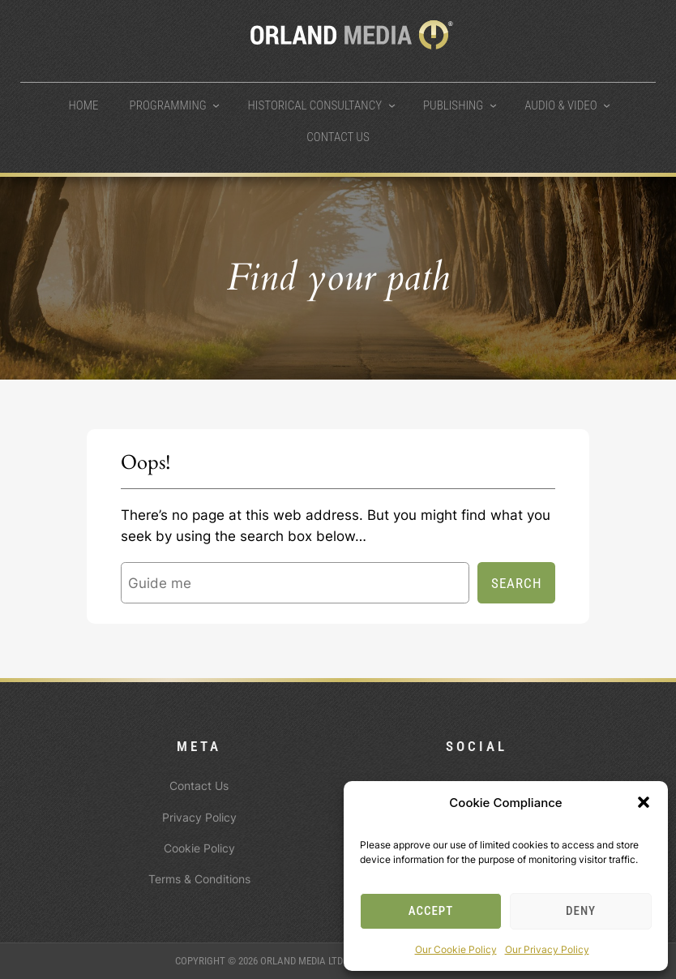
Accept (431, 911)
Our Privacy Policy (547, 949)
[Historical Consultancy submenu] (392, 105)
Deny (581, 911)
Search (516, 583)
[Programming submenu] (216, 105)
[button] (643, 802)
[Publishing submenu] (493, 105)
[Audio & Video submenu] (606, 105)
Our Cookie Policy (456, 949)
